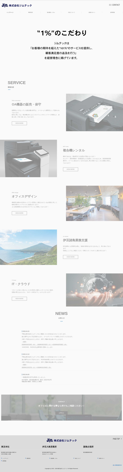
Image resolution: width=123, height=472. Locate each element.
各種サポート (92, 12)
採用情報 (112, 12)
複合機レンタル (51, 12)
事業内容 (30, 12)
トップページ (10, 12)
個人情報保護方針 (117, 465)
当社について (71, 12)
